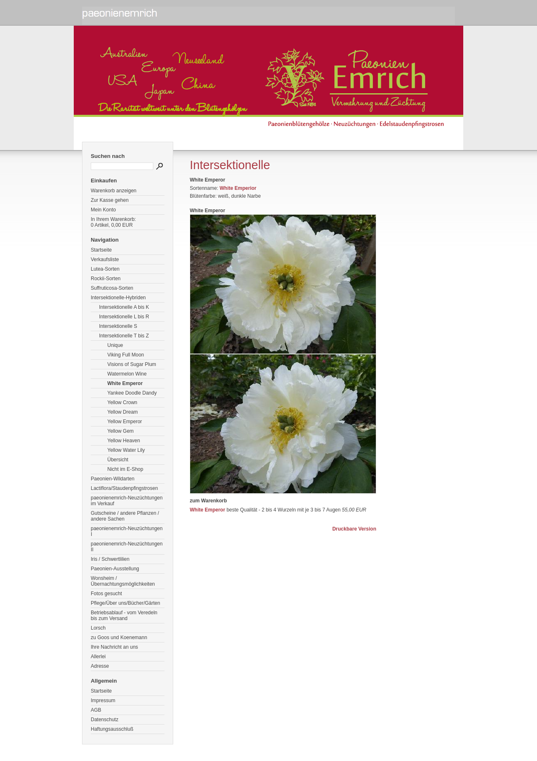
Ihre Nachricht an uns (114, 647)
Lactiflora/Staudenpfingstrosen (124, 488)
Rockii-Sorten (106, 278)
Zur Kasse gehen (109, 200)
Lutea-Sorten (105, 269)
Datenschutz (105, 719)
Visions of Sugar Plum (131, 364)
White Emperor (125, 383)
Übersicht (117, 460)
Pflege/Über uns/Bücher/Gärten (125, 603)
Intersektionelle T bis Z (124, 336)
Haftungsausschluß (112, 729)
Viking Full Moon (125, 355)
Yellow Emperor (124, 421)
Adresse (100, 666)
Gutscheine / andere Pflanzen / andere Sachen (125, 516)
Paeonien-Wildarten (112, 479)
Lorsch (98, 628)
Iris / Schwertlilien (110, 559)
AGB (96, 710)
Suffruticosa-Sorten (112, 288)
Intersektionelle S (118, 326)
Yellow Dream (122, 412)
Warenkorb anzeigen (113, 191)
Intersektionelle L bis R (124, 317)
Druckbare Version (354, 529)
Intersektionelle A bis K (124, 307)
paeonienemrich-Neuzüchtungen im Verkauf (126, 501)
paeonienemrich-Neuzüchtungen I (126, 531)
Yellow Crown (122, 402)
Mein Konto (103, 210)
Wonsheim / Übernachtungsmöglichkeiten (123, 581)
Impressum (103, 700)
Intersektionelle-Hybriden (118, 298)
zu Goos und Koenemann (119, 637)
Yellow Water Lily (126, 450)
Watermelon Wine (127, 374)
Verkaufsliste (105, 259)
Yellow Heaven (123, 441)
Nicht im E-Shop (125, 469)
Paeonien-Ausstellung (115, 569)
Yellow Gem (120, 431)
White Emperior (238, 188)
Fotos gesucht (106, 593)
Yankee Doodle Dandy (132, 393)
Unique (115, 345)
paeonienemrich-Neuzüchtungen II (126, 547)
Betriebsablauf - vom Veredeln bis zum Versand (124, 615)
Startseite (101, 250)
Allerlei (98, 656)
